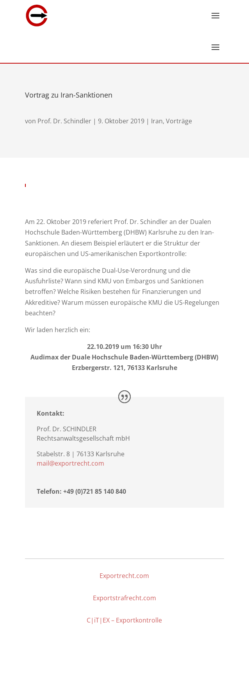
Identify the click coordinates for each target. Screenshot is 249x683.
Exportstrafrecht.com (124, 598)
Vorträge (179, 121)
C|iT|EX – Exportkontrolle (124, 620)
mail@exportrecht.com (70, 463)
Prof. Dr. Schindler (64, 121)
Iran (157, 121)
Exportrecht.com (124, 575)
